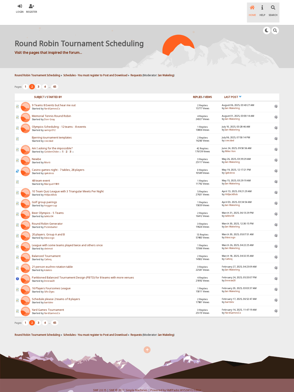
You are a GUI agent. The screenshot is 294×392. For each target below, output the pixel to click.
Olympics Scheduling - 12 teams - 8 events (59, 118)
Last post (233, 88)
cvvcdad (48, 131)
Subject (39, 88)
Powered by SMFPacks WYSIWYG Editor (175, 381)
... (49, 77)
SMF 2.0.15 (99, 381)
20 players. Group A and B (48, 225)
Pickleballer (51, 217)
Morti (47, 153)
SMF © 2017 (116, 381)
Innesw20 (49, 271)
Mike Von (230, 142)
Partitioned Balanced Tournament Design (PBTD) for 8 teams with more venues (83, 268)
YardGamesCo (52, 99)
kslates (48, 261)
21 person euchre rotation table (52, 258)
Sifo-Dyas (49, 282)
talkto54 (48, 207)
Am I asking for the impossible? (52, 139)
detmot (48, 239)
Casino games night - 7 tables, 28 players (58, 161)
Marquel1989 (51, 174)
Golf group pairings (44, 193)
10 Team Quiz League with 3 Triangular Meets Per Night (68, 182)
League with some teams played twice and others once (67, 236)
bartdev (48, 293)
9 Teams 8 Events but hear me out (54, 96)
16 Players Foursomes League (51, 279)
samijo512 (50, 121)
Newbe (36, 150)
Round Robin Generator (47, 214)
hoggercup (50, 196)
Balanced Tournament (46, 247)
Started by (54, 88)
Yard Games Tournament (48, 301)
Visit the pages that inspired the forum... (48, 43)
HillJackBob (50, 185)
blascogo (49, 228)
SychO (160, 385)
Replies (197, 88)
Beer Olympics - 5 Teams (48, 204)
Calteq (47, 250)
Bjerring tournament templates (52, 128)
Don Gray (49, 110)
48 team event (41, 171)
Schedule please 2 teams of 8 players (56, 290)
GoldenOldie (51, 142)
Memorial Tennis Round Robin (51, 107)
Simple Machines (137, 381)
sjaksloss (49, 164)
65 (54, 78)
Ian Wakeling (166, 66)
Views (208, 88)
